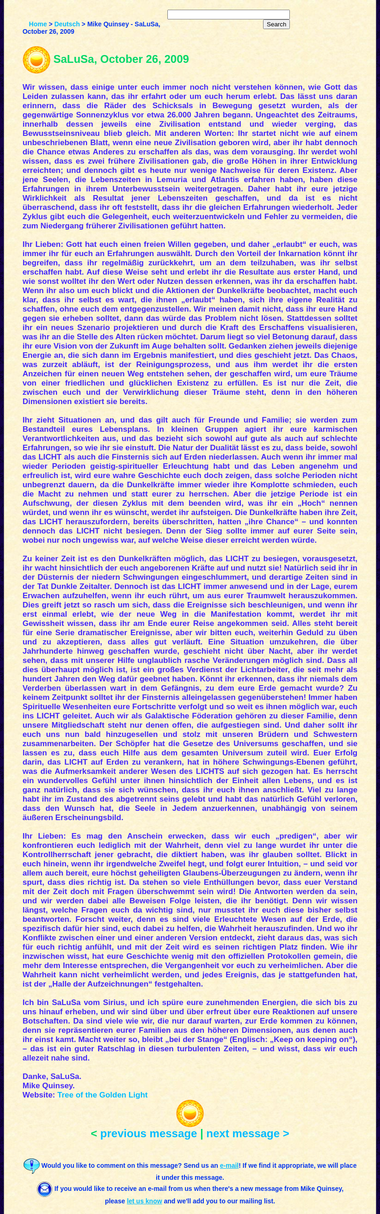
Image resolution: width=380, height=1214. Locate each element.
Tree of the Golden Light (102, 1095)
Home (38, 24)
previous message (148, 1133)
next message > (247, 1133)
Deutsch (67, 24)
